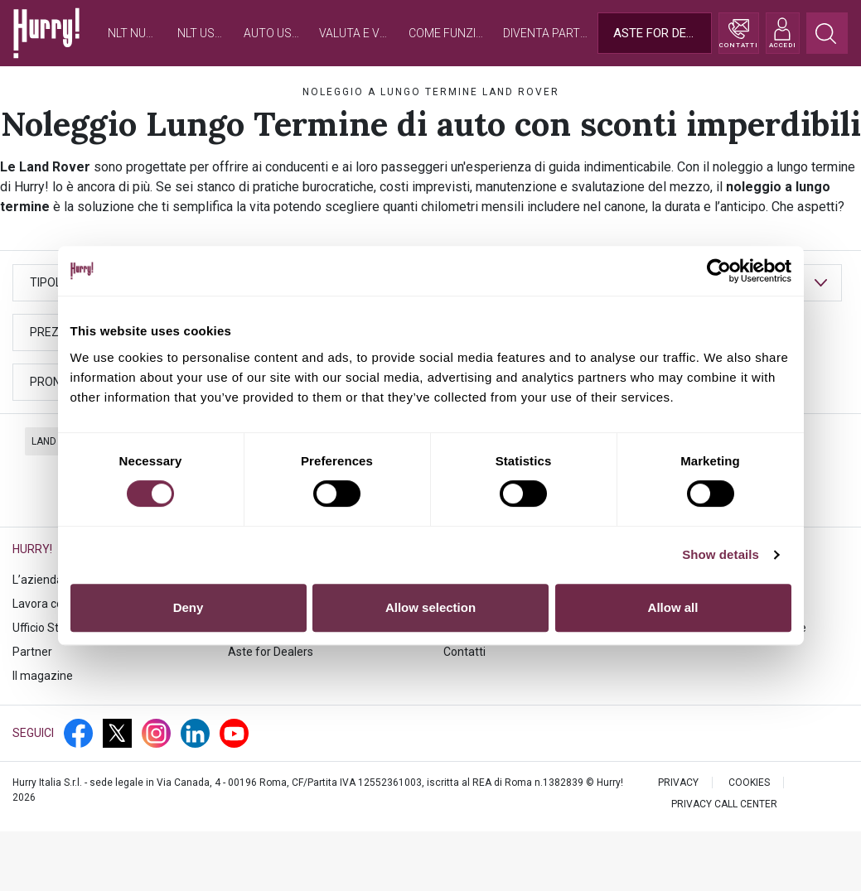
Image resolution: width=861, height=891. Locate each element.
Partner (32, 651)
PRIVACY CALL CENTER (724, 804)
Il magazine (42, 675)
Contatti (464, 651)
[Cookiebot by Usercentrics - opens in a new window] (718, 270)
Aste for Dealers (270, 651)
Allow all (673, 607)
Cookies (749, 782)
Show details (720, 554)
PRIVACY (678, 782)
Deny (188, 607)
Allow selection (430, 607)
